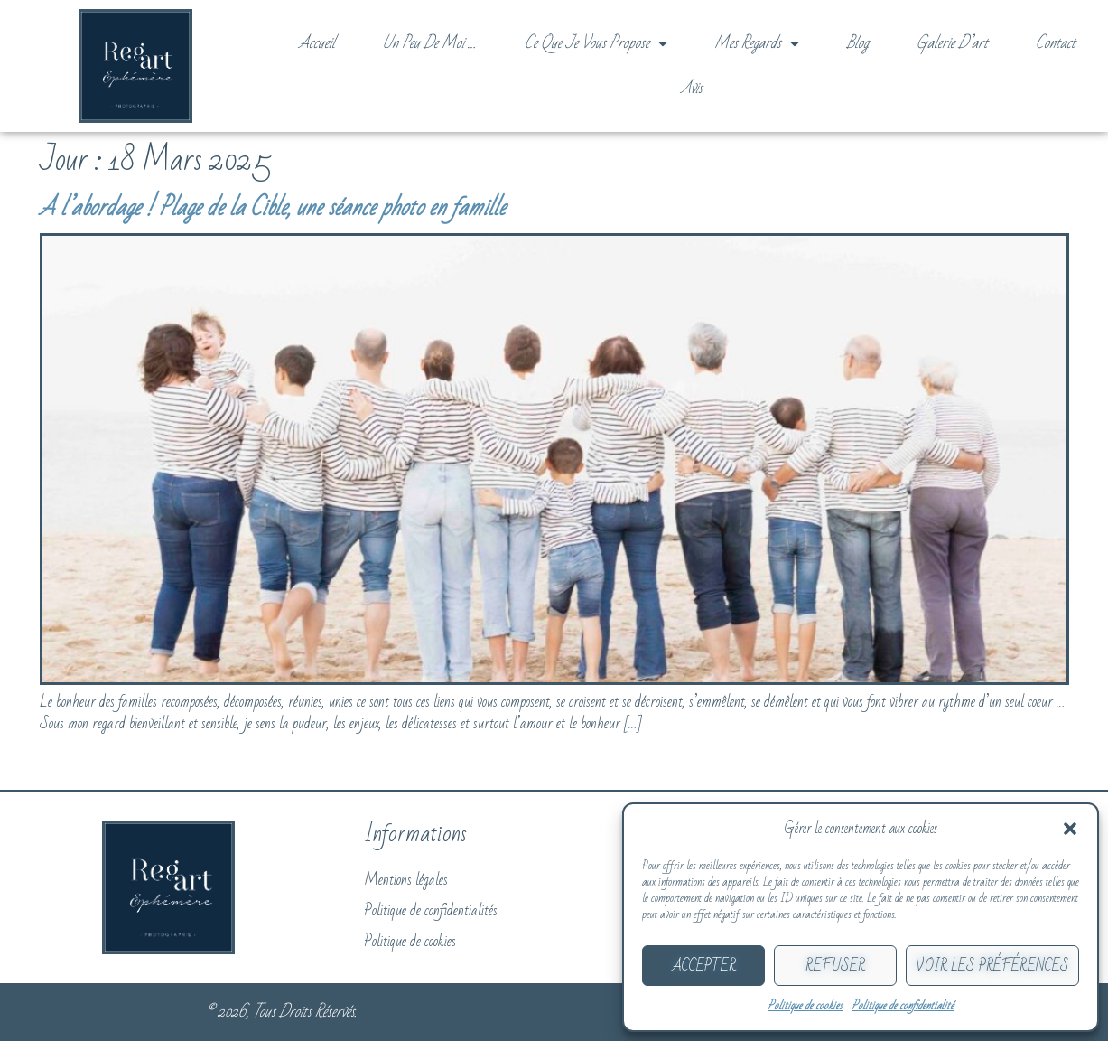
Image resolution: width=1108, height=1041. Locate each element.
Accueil (317, 43)
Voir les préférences (992, 966)
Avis (692, 88)
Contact (1055, 43)
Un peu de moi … (430, 43)
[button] (1070, 829)
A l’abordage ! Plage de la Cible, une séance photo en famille (273, 208)
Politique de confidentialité (903, 1006)
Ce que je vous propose (596, 43)
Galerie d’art (952, 43)
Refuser (835, 966)
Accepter (704, 966)
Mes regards (756, 43)
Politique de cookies (805, 1006)
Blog (858, 43)
